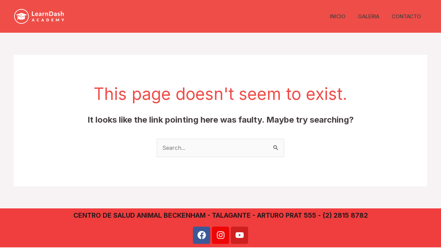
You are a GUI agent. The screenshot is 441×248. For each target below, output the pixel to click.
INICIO (343, 16)
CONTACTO (407, 16)
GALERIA (371, 16)
